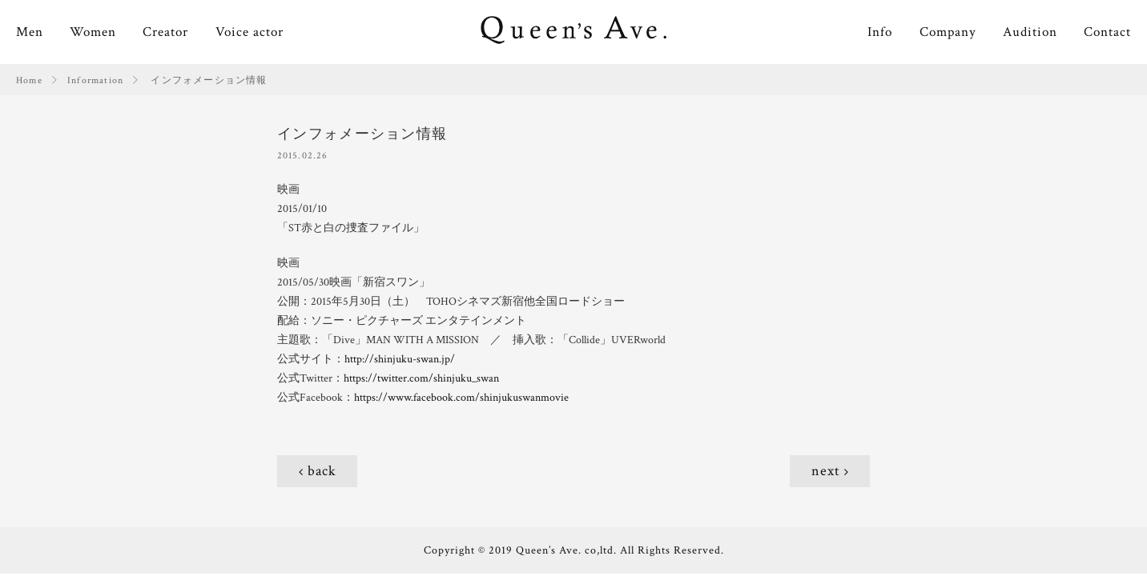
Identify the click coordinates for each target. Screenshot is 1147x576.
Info (879, 32)
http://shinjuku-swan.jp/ (399, 359)
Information (95, 80)
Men (29, 32)
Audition (1030, 32)
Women (93, 32)
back (322, 471)
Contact (1107, 32)
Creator (165, 32)
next (825, 471)
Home (29, 80)
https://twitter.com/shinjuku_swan (421, 378)
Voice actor (249, 32)
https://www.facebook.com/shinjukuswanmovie (461, 397)
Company (948, 32)
